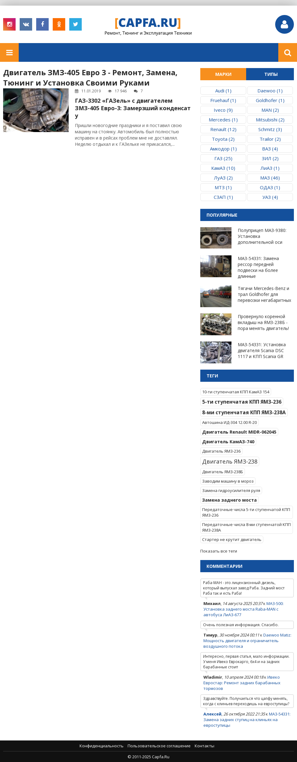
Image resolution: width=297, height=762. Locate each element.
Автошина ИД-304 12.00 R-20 (229, 422)
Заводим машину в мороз (228, 481)
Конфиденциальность (102, 746)
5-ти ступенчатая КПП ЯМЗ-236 (241, 401)
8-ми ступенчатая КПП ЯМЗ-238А (244, 412)
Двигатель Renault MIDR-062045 (239, 432)
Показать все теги (218, 551)
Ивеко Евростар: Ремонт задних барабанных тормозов (241, 682)
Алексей (212, 714)
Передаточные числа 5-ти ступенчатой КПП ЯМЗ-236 (246, 512)
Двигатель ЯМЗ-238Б (222, 471)
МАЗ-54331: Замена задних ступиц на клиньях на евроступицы (246, 719)
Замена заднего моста (229, 500)
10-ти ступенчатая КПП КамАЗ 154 (235, 392)
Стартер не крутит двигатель (231, 539)
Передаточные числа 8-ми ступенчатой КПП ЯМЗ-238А (246, 527)
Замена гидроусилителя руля (231, 490)
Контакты (204, 746)
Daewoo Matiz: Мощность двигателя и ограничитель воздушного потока (247, 640)
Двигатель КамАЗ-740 (228, 442)
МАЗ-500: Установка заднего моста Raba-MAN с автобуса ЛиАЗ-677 (243, 609)
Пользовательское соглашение (159, 746)
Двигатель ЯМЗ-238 (229, 461)
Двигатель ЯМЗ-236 (221, 451)
